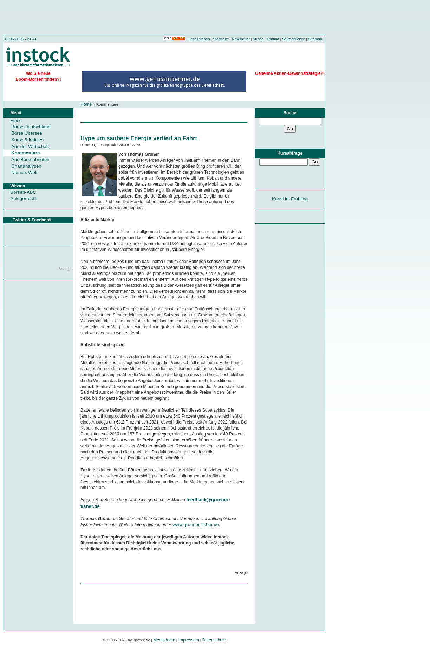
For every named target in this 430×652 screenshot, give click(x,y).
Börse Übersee (26, 133)
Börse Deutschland (31, 126)
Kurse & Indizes (27, 139)
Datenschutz (214, 640)
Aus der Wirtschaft (30, 146)
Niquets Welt (24, 172)
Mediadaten (164, 640)
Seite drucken (293, 39)
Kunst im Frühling (290, 198)
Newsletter (241, 39)
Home (86, 104)
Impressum (188, 640)
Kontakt (272, 39)
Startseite (221, 39)
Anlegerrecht (23, 198)
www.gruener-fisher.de (195, 524)
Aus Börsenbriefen (30, 159)
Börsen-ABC (23, 192)
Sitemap (315, 39)
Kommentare (25, 152)
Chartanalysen (26, 166)
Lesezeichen (199, 39)
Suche (258, 39)
